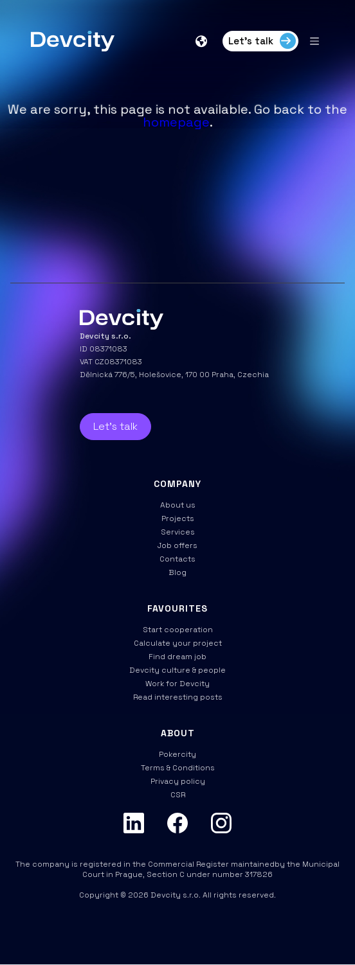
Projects (177, 518)
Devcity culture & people (177, 670)
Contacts (177, 559)
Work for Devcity (177, 683)
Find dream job (177, 656)
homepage (176, 122)
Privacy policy (177, 781)
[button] (203, 41)
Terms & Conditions (178, 768)
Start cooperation (178, 629)
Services (178, 532)
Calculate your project (178, 643)
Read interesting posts (178, 697)
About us (178, 505)
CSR (177, 795)
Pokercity (177, 754)
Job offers (177, 545)
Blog (177, 572)
